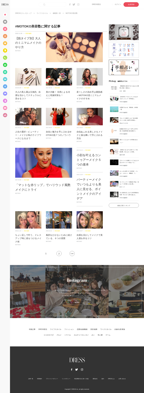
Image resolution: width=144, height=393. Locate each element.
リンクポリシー (66, 378)
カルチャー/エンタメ (81, 335)
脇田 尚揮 (122, 155)
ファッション (69, 329)
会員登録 (131, 4)
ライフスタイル (42, 13)
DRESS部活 (96, 4)
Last (72, 253)
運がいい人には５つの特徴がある (129, 139)
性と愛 (100, 335)
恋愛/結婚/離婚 (82, 329)
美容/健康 (28, 33)
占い (93, 335)
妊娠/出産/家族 (119, 329)
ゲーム (108, 335)
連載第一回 (57, 13)
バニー (121, 142)
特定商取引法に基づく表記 (81, 378)
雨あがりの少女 (124, 123)
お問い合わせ (122, 378)
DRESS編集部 (123, 101)
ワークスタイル (106, 329)
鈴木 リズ (122, 187)
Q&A (103, 378)
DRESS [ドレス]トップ (23, 13)
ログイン (118, 4)
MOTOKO (17, 50)
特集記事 (32, 329)
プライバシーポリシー (52, 378)
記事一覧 (30, 378)
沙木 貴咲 (123, 91)
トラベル (67, 335)
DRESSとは (111, 378)
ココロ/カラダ (49, 335)
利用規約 (39, 378)
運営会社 (95, 378)
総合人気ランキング (124, 205)
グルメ (59, 335)
